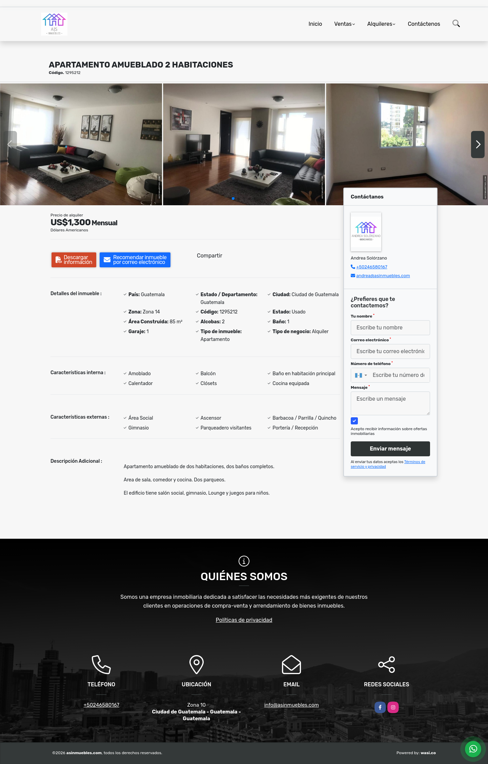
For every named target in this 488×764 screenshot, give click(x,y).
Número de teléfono (372, 363)
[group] (81, 144)
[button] (233, 198)
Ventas (342, 24)
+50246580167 (371, 266)
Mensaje (360, 387)
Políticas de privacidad (244, 620)
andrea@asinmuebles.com (383, 275)
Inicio (315, 24)
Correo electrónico (371, 340)
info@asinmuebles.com (291, 705)
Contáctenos (424, 24)
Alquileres (379, 24)
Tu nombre (362, 316)
